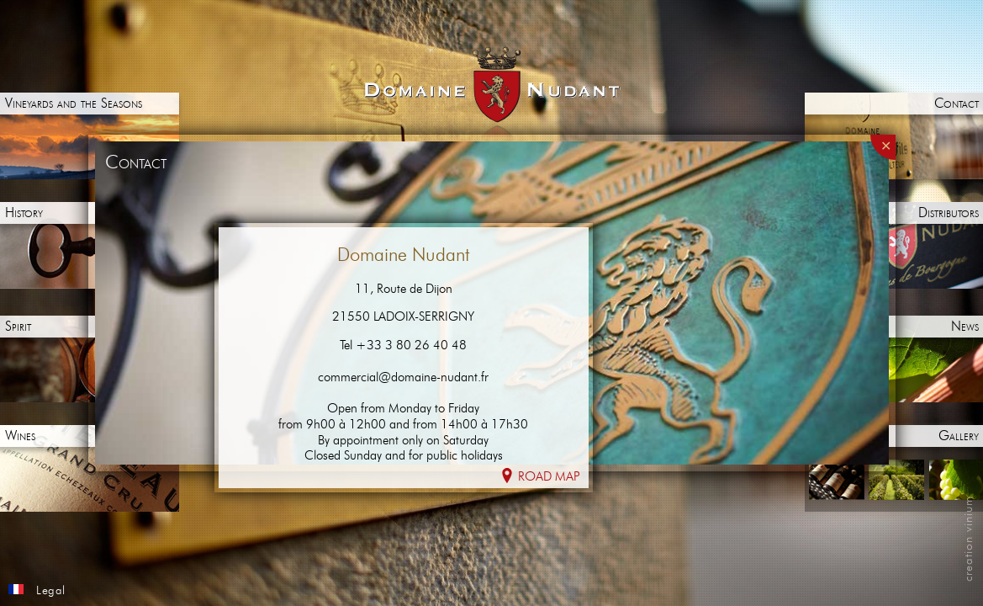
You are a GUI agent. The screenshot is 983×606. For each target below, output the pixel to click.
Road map (539, 476)
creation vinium (968, 539)
